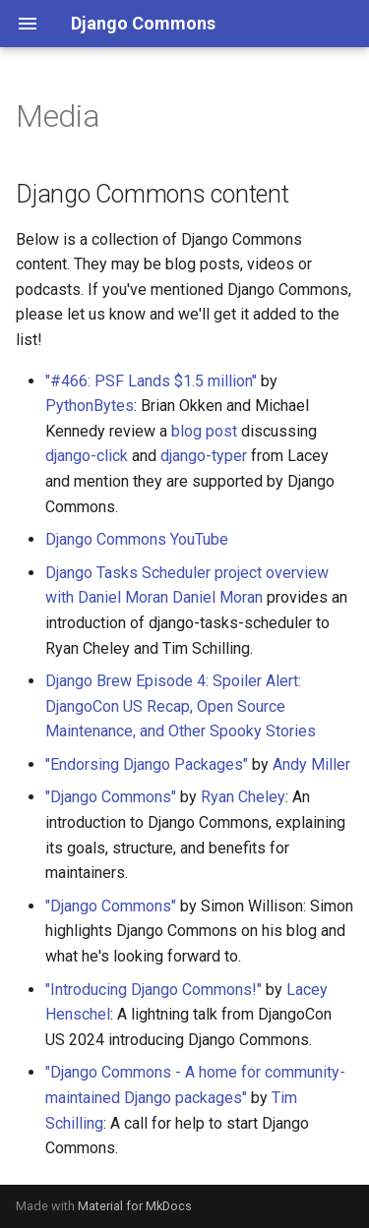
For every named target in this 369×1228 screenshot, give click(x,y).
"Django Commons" (110, 797)
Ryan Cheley (243, 797)
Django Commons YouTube (136, 539)
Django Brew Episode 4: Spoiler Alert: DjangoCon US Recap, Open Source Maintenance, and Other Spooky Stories (180, 706)
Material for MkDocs (135, 1206)
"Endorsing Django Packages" (146, 764)
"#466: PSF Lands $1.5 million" (151, 381)
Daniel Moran (217, 597)
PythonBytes (89, 405)
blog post (204, 431)
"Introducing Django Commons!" (153, 989)
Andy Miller (311, 764)
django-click (86, 455)
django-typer (203, 455)
